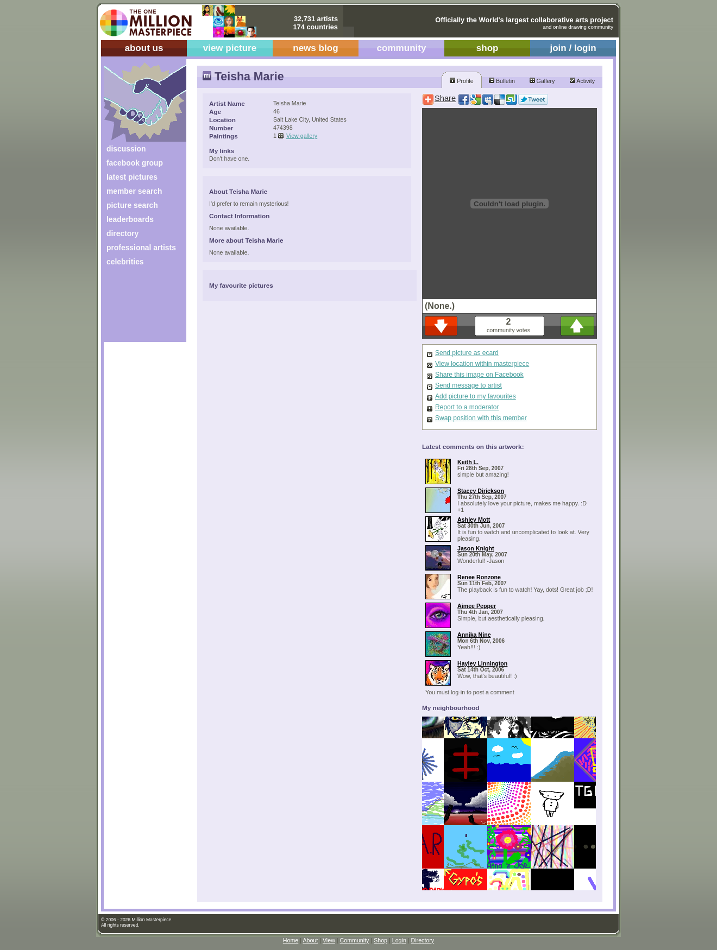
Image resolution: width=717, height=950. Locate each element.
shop (487, 48)
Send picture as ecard (467, 353)
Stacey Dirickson (480, 490)
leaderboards (130, 219)
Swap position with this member (481, 418)
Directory (423, 940)
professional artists (141, 247)
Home (290, 940)
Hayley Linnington (482, 663)
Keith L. (468, 462)
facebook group (134, 163)
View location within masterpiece (482, 364)
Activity (582, 81)
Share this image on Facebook (479, 374)
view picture (230, 48)
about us (143, 48)
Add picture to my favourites (475, 396)
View (329, 940)
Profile (461, 81)
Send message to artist (468, 385)
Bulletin (502, 81)
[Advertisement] (138, 308)
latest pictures (132, 177)
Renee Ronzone (479, 577)
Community (354, 940)
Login (399, 940)
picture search (132, 205)
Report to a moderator (467, 407)
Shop (380, 940)
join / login (573, 48)
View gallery (301, 135)
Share (445, 98)
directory (122, 233)
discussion (126, 148)
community (401, 48)
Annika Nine (474, 634)
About (310, 940)
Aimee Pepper (476, 606)
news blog (315, 48)
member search (134, 191)
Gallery (542, 81)
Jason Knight (475, 548)
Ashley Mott (473, 519)
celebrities (125, 261)
